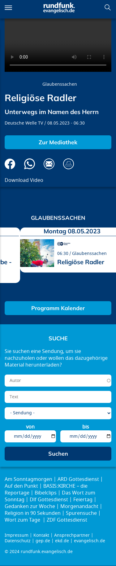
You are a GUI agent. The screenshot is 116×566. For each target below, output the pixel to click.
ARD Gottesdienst (78, 479)
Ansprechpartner (72, 535)
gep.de (43, 541)
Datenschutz (18, 541)
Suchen (107, 7)
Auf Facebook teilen (10, 163)
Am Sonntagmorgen (28, 479)
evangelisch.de (89, 541)
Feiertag (82, 499)
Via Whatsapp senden (29, 163)
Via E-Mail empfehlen (49, 163)
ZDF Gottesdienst (67, 520)
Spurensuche (81, 513)
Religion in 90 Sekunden (33, 513)
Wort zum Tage (23, 520)
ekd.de (62, 541)
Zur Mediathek (58, 142)
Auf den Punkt (21, 486)
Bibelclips (46, 493)
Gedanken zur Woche (30, 506)
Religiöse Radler (80, 262)
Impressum (16, 535)
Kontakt (41, 535)
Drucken (68, 163)
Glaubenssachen (59, 84)
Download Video (24, 180)
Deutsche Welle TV (24, 123)
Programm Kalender (58, 308)
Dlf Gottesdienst (49, 499)
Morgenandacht (79, 506)
